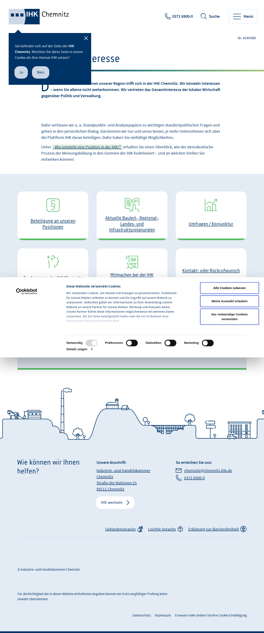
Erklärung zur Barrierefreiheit (213, 529)
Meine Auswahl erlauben (230, 340)
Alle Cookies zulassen (229, 327)
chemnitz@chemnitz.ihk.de (208, 470)
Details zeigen (76, 388)
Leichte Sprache (162, 529)
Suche (214, 16)
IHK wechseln (112, 502)
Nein (40, 72)
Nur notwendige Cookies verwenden (229, 356)
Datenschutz (142, 615)
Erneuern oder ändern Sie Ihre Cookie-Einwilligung (211, 615)
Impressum (163, 615)
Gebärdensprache (120, 529)
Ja (21, 72)
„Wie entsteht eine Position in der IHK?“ (87, 147)
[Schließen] (86, 38)
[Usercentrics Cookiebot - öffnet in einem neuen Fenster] (27, 331)
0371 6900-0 (182, 16)
